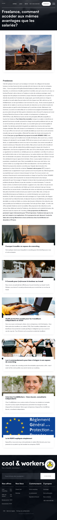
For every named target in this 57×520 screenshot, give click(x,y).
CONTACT (46, 3)
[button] (14, 4)
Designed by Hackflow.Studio (26, 513)
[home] (3, 4)
